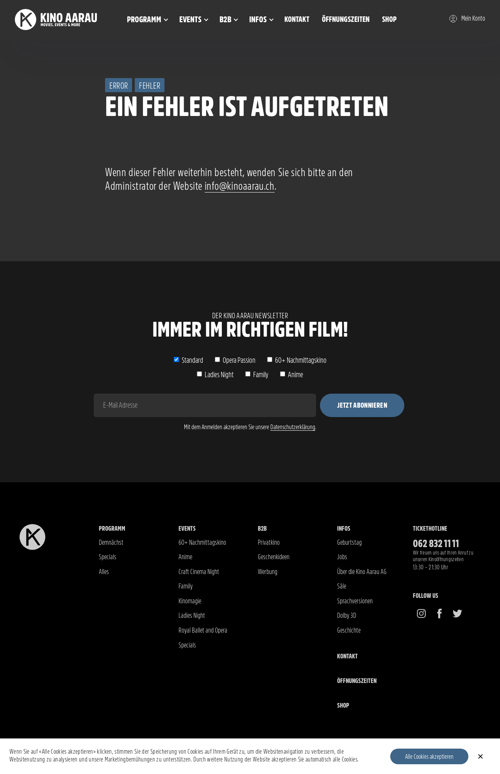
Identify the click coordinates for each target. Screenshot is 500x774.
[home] (65, 19)
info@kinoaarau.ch (240, 186)
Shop (389, 19)
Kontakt (296, 19)
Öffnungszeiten (346, 19)
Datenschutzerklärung (292, 427)
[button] (146, 19)
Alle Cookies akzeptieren (429, 756)
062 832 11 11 (436, 544)
